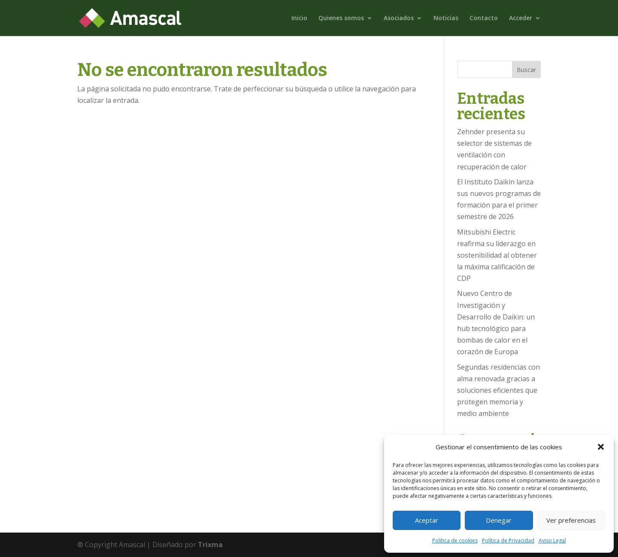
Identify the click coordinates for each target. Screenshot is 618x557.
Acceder (520, 18)
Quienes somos (341, 18)
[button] (601, 447)
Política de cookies (455, 540)
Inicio (299, 18)
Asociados (399, 18)
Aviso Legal (552, 540)
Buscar (526, 70)
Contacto (484, 18)
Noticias (445, 18)
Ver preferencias (571, 520)
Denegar (499, 520)
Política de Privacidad (508, 540)
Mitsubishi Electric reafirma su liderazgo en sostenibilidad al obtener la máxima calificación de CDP (497, 255)
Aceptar (426, 520)
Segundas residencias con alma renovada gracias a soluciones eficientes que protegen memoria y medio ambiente (498, 390)
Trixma (210, 544)
